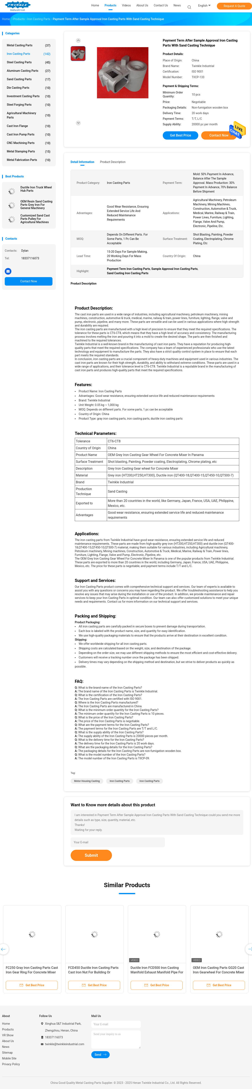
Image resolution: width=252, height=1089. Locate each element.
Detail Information (82, 162)
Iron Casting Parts (28, 54)
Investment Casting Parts (28, 96)
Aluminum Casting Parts (28, 71)
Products (8, 1029)
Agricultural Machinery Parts (28, 115)
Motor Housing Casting (87, 781)
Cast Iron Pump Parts (28, 135)
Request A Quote (234, 6)
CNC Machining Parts (28, 143)
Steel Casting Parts (28, 62)
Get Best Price (180, 135)
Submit (91, 855)
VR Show (8, 1035)
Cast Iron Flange (28, 126)
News (5, 1046)
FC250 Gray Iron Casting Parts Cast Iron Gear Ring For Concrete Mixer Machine (32, 972)
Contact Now (28, 281)
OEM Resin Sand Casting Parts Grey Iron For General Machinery (36, 205)
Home (6, 1023)
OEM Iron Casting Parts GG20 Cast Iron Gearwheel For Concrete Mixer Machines (218, 972)
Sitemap (7, 1052)
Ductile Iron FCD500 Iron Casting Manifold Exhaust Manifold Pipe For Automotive (157, 972)
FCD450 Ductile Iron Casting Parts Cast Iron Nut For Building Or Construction (93, 972)
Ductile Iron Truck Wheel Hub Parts (36, 189)
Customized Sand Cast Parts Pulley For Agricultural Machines (35, 219)
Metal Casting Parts (28, 45)
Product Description (112, 162)
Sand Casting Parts (28, 79)
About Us (8, 1041)
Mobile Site (9, 1058)
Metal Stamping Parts (28, 152)
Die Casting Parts (28, 88)
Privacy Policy (11, 1064)
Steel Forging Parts (28, 105)
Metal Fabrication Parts (28, 160)
